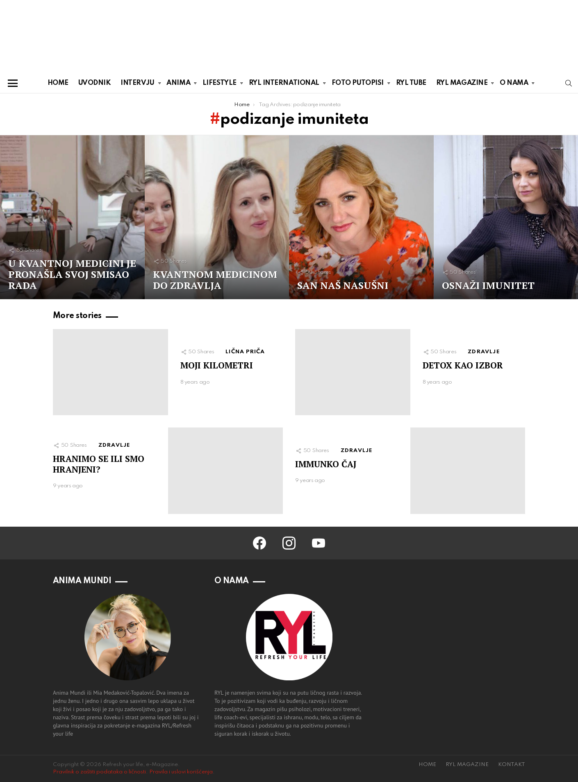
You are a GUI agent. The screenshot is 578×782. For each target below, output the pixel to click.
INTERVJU (137, 84)
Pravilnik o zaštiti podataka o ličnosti (99, 772)
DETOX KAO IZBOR (463, 365)
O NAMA (514, 84)
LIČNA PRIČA (245, 352)
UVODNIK (94, 83)
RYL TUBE (411, 83)
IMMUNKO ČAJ (325, 464)
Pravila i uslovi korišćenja (181, 772)
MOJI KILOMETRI (216, 365)
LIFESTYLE (220, 84)
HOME (58, 83)
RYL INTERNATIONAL (284, 84)
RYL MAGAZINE (462, 84)
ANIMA (178, 84)
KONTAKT (511, 764)
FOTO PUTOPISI (358, 84)
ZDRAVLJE (484, 352)
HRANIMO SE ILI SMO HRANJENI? (98, 464)
